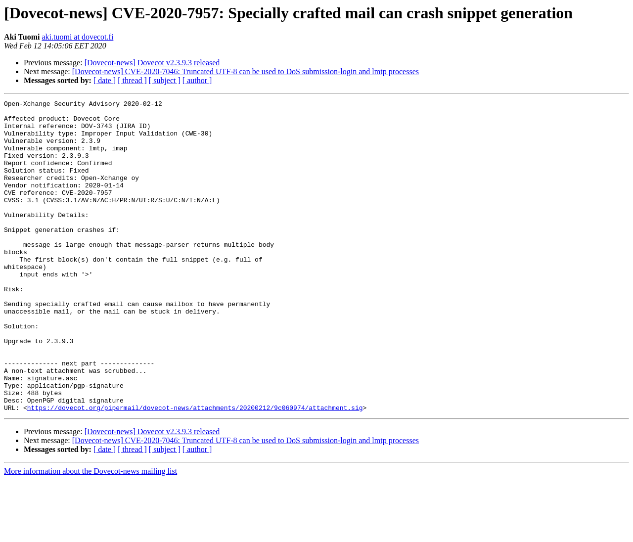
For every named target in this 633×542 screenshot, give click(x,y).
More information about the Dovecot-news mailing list (90, 533)
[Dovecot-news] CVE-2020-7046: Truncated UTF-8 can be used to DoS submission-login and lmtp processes (245, 71)
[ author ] (197, 80)
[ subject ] (165, 80)
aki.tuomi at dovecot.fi (77, 37)
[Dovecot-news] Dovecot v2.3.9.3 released (152, 62)
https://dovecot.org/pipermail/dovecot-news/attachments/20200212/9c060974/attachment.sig (195, 469)
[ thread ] (132, 80)
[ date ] (104, 80)
